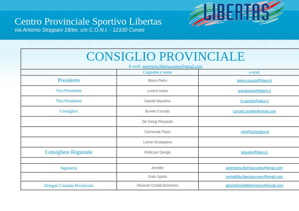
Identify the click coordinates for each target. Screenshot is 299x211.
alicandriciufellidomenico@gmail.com (254, 185)
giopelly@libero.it (254, 152)
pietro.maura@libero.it (254, 81)
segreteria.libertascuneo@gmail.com (172, 66)
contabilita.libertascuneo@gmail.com (254, 177)
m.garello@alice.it (254, 101)
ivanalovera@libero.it (254, 91)
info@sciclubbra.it (255, 132)
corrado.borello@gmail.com (254, 111)
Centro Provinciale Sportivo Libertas (88, 21)
